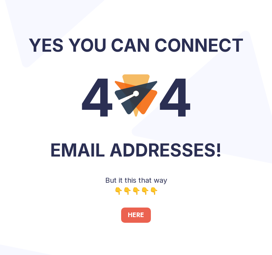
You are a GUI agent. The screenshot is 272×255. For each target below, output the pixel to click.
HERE (136, 215)
